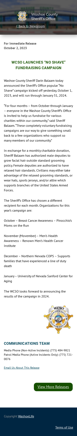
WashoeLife (26, 416)
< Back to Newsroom (30, 26)
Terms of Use (64, 427)
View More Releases (53, 386)
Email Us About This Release (21, 368)
